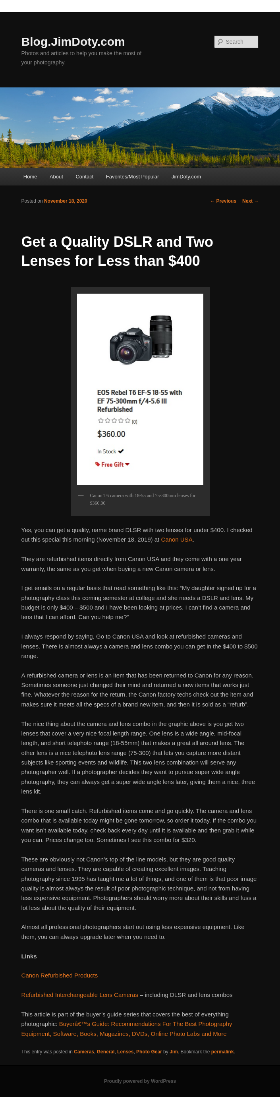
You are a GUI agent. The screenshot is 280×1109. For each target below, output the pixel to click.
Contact (84, 177)
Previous (223, 201)
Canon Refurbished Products (59, 975)
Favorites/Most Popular (132, 177)
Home (30, 177)
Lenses (125, 1052)
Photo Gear (149, 1052)
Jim (174, 1052)
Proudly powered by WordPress (140, 1081)
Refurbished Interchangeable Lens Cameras (79, 994)
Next (250, 201)
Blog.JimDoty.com (73, 41)
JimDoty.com (186, 177)
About (56, 177)
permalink (222, 1052)
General (106, 1052)
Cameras (84, 1052)
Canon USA (176, 539)
